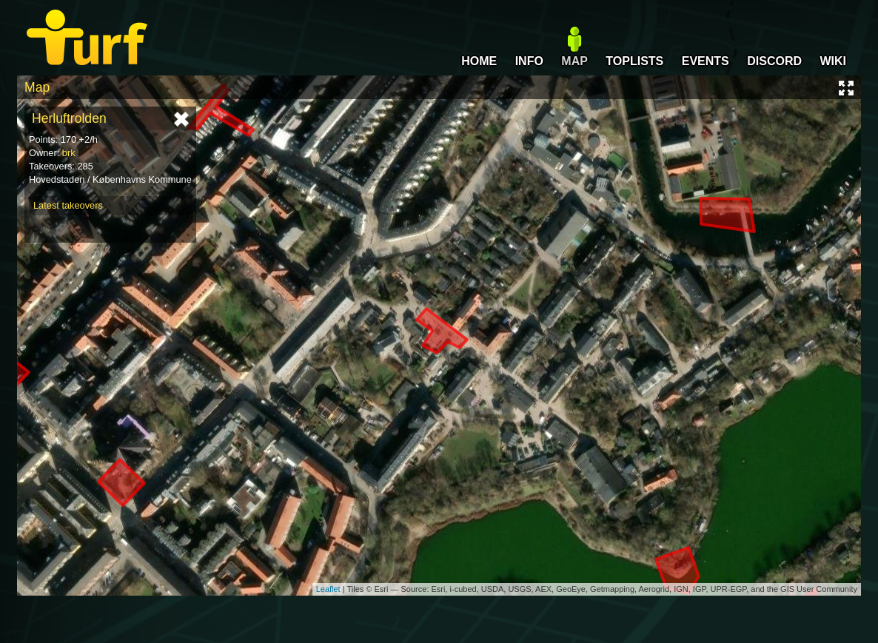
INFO (529, 61)
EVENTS (705, 61)
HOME (479, 61)
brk (69, 152)
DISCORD (774, 61)
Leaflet (328, 589)
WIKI (833, 61)
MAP (574, 61)
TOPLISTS (634, 61)
